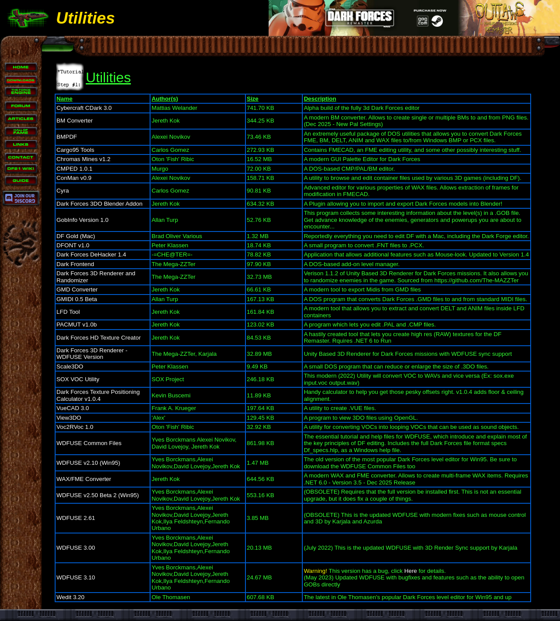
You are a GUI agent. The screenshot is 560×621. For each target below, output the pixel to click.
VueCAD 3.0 (72, 408)
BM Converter (74, 120)
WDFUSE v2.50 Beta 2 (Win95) (97, 495)
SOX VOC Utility (77, 379)
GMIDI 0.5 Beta (76, 299)
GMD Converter (77, 289)
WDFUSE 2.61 (75, 518)
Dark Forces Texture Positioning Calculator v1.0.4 (98, 395)
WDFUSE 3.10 (75, 577)
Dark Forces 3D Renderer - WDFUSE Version (91, 353)
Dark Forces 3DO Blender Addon (99, 203)
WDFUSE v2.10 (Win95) (88, 463)
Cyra (62, 190)
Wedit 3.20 (70, 597)
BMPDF (66, 136)
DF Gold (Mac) (75, 236)
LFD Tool (68, 312)
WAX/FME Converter (83, 479)
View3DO (68, 417)
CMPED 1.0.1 (74, 168)
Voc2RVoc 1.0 (74, 427)
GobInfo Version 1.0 (82, 220)
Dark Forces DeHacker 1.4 (91, 254)
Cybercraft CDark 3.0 (84, 108)
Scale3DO (69, 366)
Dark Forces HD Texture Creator (98, 337)
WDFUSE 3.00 (75, 547)
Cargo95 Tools (75, 150)
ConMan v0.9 (73, 178)
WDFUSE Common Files (89, 443)
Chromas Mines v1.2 (83, 159)
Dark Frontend (75, 264)
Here (410, 571)
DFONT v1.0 (72, 245)
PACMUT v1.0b (76, 324)
